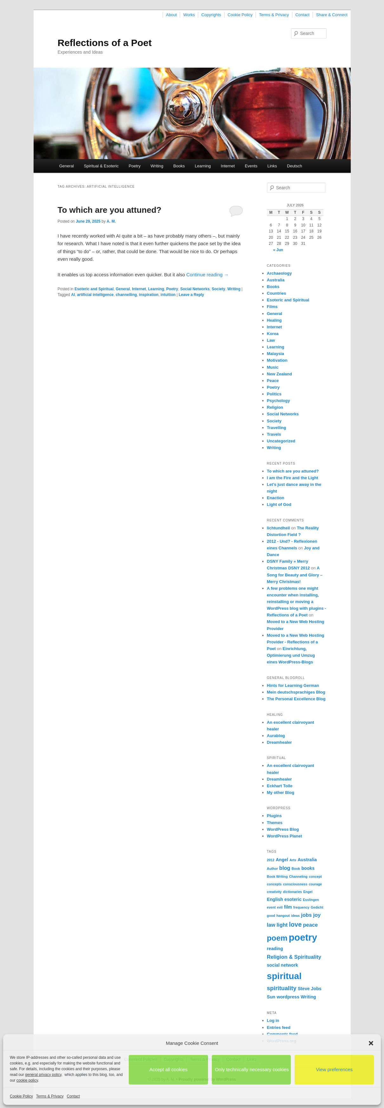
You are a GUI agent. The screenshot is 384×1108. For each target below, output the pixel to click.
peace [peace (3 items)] (310, 925)
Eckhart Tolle (280, 785)
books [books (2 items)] (308, 868)
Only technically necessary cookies (252, 1069)
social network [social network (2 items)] (282, 965)
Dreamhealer (279, 742)
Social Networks (195, 289)
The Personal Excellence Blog (296, 698)
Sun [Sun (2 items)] (271, 996)
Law (271, 340)
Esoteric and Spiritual (94, 289)
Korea (273, 333)
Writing (157, 166)
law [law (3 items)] (271, 925)
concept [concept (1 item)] (315, 876)
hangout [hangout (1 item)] (283, 915)
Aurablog (276, 735)
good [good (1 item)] (271, 915)
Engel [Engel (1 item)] (307, 892)
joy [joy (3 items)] (317, 915)
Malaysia (275, 353)
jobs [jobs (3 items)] (306, 915)
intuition (167, 294)
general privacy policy (43, 1074)
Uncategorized (281, 441)
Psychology (278, 400)
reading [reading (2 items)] (275, 948)
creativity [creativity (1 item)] (274, 892)
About (171, 14)
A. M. (111, 221)
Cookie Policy (21, 1096)
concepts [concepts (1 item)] (274, 884)
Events (251, 166)
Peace (273, 380)
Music (273, 367)
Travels (274, 434)
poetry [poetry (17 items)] (303, 937)
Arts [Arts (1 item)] (293, 860)
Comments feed (282, 1034)
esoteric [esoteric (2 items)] (293, 899)
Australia (276, 280)
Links (272, 166)
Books (179, 166)
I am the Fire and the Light (292, 477)
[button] (371, 1043)
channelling (126, 294)
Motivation (277, 360)
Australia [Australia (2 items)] (307, 859)
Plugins (274, 815)
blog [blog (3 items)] (284, 868)
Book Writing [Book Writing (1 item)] (277, 876)
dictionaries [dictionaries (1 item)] (292, 892)
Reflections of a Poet (105, 42)
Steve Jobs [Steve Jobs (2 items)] (310, 988)
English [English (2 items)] (275, 899)
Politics (274, 394)
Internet (228, 166)
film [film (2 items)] (288, 907)
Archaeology (279, 273)
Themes (275, 822)
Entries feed (278, 1027)
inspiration (148, 294)
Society (218, 289)
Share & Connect (332, 14)
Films (272, 306)
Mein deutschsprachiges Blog (296, 692)
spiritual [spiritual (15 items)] (284, 976)
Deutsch (294, 166)
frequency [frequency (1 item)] (301, 907)
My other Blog (281, 792)
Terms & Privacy (50, 1096)
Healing (274, 320)
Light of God (279, 504)
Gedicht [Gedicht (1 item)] (317, 907)
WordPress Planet (284, 836)
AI (73, 294)
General (66, 166)
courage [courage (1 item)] (315, 884)
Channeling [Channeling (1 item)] (298, 876)
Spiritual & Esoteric (101, 166)
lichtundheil (278, 528)
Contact (73, 1096)
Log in (273, 1020)
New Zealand (279, 374)
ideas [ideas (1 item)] (295, 915)
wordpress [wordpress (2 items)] (288, 996)
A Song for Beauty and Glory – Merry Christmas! (295, 575)
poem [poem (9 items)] (277, 938)
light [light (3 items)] (282, 925)
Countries (276, 293)
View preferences (334, 1069)
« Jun (278, 250)
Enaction (275, 497)
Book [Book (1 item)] (296, 868)
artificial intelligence (95, 294)
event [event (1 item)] (271, 907)
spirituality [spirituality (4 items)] (281, 988)
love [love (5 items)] (295, 924)
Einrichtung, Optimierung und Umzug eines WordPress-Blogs (291, 655)
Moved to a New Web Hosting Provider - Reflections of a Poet (295, 642)
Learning (203, 166)
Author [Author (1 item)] (272, 868)
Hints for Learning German (293, 685)
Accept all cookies (168, 1069)
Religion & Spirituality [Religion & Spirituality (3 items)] (294, 957)
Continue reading (207, 274)
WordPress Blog (283, 829)
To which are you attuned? (109, 210)
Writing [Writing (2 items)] (308, 996)
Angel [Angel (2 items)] (282, 859)
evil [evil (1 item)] (280, 907)
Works (189, 14)
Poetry (135, 166)
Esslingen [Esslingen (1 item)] (311, 900)
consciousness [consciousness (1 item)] (295, 884)
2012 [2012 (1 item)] (271, 860)
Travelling (276, 427)
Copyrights (211, 14)
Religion (275, 407)
